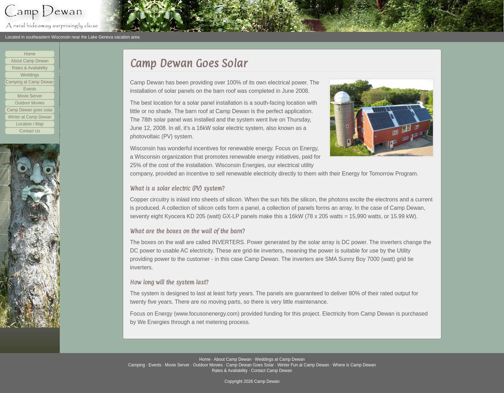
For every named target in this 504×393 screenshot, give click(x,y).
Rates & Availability (30, 68)
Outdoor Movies (30, 103)
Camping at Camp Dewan (30, 82)
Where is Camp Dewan (354, 365)
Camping (136, 365)
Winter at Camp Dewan (29, 117)
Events (29, 89)
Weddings (29, 75)
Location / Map (30, 124)
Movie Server (30, 96)
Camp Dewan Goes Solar (250, 365)
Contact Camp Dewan (271, 370)
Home (29, 53)
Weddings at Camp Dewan (280, 359)
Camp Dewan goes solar (29, 110)
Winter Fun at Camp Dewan (303, 365)
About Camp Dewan (29, 60)
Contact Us (29, 131)
